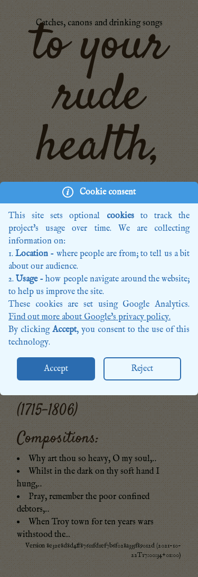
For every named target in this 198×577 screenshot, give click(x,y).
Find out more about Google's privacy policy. (89, 317)
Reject (142, 369)
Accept (56, 369)
